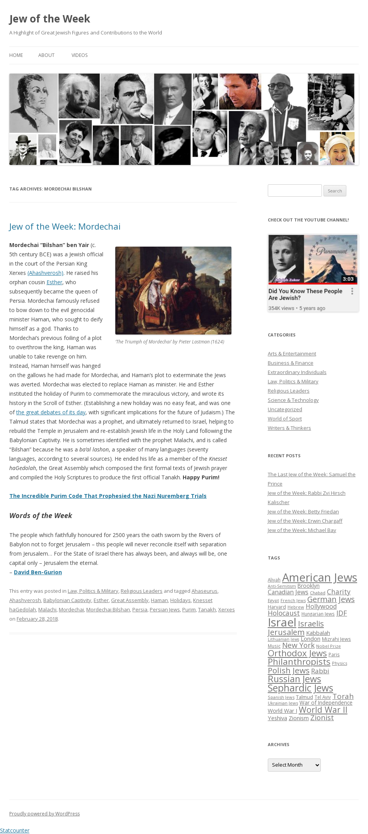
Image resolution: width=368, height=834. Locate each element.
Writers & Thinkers (289, 427)
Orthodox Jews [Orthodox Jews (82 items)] (297, 653)
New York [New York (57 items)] (298, 645)
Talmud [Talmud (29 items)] (304, 696)
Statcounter (14, 830)
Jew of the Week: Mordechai (65, 226)
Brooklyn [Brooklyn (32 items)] (309, 585)
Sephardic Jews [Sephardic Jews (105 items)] (300, 687)
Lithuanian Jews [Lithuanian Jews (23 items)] (283, 639)
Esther (54, 282)
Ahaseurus (204, 590)
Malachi (47, 609)
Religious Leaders (142, 590)
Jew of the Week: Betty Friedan (303, 511)
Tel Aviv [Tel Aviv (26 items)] (323, 697)
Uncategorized (285, 409)
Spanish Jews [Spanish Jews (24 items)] (281, 697)
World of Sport (285, 418)
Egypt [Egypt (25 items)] (273, 600)
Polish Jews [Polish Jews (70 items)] (289, 670)
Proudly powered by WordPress (44, 813)
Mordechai (71, 609)
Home (16, 55)
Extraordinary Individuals (297, 372)
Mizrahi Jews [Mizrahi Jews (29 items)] (336, 638)
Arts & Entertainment (292, 353)
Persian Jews (165, 609)
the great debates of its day (51, 412)
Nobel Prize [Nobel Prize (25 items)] (328, 646)
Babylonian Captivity (67, 600)
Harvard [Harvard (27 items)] (277, 607)
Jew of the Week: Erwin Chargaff (305, 520)
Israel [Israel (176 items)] (282, 622)
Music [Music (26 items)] (274, 646)
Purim (189, 609)
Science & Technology (293, 399)
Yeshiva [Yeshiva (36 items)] (277, 718)
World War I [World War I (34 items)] (282, 710)
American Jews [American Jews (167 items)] (319, 577)
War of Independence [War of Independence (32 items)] (326, 702)
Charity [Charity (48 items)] (339, 591)
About (46, 55)
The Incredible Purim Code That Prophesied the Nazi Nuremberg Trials (108, 495)
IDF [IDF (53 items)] (341, 613)
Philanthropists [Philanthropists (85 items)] (299, 662)
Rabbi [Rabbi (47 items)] (320, 670)
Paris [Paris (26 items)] (334, 654)
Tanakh (207, 609)
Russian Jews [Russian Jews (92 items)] (294, 679)
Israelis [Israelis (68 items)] (311, 623)
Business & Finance (290, 362)
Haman (159, 600)
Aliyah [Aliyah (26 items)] (274, 580)
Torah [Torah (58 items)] (343, 696)
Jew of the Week (49, 19)
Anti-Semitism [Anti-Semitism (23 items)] (282, 586)
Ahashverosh (25, 600)
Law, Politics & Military (93, 590)
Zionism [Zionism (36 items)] (299, 718)
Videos (79, 55)
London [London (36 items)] (310, 638)
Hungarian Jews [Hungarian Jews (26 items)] (318, 614)
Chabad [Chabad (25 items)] (317, 592)
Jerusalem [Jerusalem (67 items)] (286, 631)
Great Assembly (130, 600)
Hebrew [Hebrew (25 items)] (296, 607)
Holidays (180, 600)
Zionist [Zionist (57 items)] (322, 717)
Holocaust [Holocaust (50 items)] (284, 613)
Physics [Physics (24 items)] (339, 663)
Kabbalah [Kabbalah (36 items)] (318, 633)
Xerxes (226, 609)
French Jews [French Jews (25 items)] (293, 600)
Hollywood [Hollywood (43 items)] (321, 606)
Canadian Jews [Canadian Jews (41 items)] (288, 592)
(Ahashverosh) (45, 272)
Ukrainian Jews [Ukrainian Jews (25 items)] (283, 703)
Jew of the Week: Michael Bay (302, 530)
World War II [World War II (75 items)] (323, 709)
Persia (139, 609)
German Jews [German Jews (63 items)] (331, 599)
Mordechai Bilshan (108, 609)
